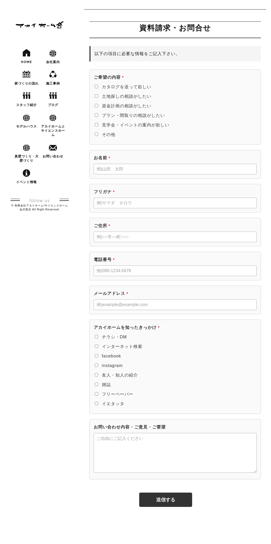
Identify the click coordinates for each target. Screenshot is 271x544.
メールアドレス (111, 293)
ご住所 (102, 225)
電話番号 (104, 259)
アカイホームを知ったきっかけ (127, 327)
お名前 (102, 158)
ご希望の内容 (109, 77)
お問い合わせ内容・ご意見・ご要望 (130, 427)
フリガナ (104, 191)
